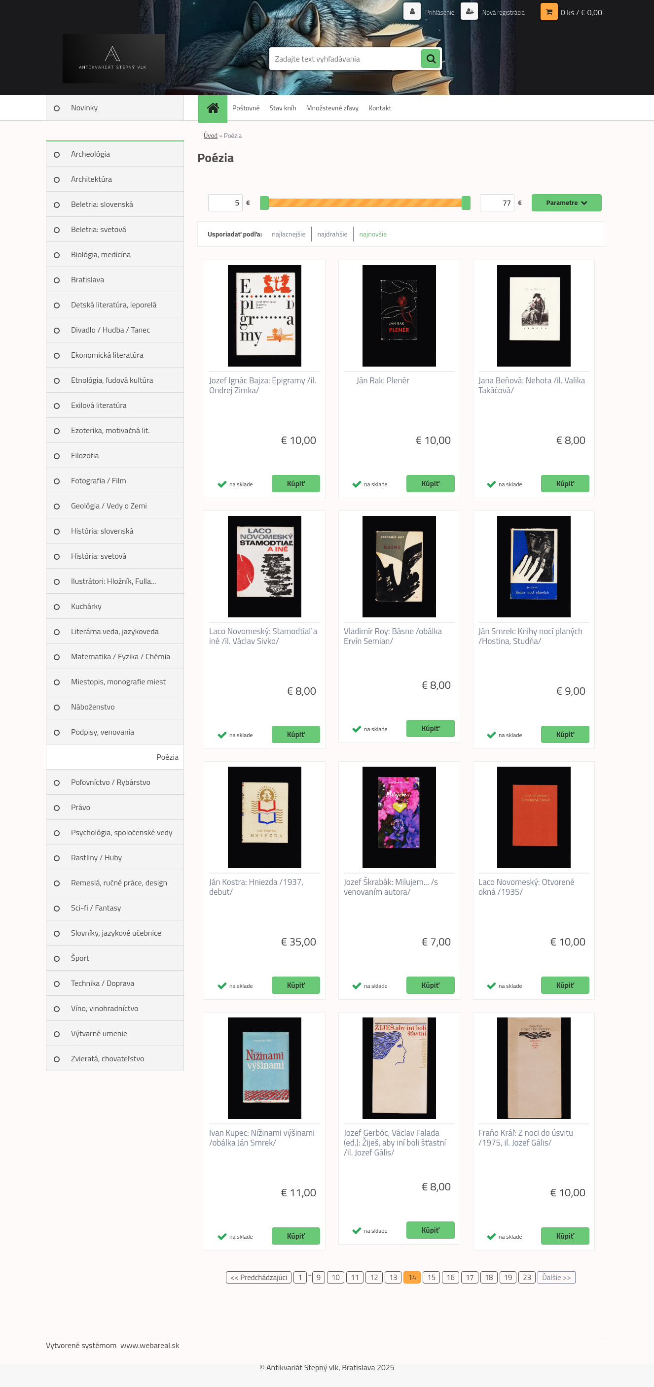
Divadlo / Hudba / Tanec (110, 330)
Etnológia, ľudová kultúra (112, 380)
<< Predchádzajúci (258, 1277)
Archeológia (90, 154)
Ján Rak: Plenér (383, 380)
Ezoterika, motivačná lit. (110, 430)
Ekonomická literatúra (107, 355)
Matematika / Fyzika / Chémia (120, 656)
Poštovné (246, 107)
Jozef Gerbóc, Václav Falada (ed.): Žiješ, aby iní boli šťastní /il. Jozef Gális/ (395, 1142)
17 (470, 1277)
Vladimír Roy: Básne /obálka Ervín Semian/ (393, 636)
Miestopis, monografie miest (118, 681)
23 (527, 1277)
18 (489, 1277)
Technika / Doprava (102, 983)
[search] (430, 59)
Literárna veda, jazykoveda (115, 631)
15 (431, 1277)
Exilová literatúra (99, 405)
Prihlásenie (434, 12)
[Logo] (114, 58)
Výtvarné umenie (99, 1033)
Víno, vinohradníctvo (104, 1008)
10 (335, 1277)
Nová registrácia (501, 12)
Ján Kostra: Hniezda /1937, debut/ (256, 887)
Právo (80, 807)
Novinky (84, 107)
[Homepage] (216, 107)
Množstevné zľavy (332, 107)
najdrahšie (333, 234)
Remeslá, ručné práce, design (119, 882)
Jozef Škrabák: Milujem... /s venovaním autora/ (391, 887)
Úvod (211, 135)
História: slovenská (102, 531)
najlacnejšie (288, 234)
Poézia (167, 757)
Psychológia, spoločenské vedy (122, 832)
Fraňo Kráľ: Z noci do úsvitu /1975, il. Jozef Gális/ (525, 1138)
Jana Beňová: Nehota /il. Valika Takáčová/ (531, 385)
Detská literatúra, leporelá (114, 304)
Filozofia (85, 455)
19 (508, 1277)
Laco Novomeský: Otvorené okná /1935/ (526, 887)
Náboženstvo (93, 706)
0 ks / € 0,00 (581, 12)
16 (450, 1277)
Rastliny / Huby (96, 857)
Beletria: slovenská (102, 204)
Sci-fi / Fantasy (96, 907)
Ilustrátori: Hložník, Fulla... (113, 581)
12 (374, 1277)
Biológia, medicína (101, 254)
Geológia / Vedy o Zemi (109, 505)
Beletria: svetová (98, 229)
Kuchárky (86, 606)
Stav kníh (283, 107)
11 (355, 1277)
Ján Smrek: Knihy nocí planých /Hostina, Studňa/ (530, 636)
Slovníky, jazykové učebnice (116, 933)
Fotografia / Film (98, 480)
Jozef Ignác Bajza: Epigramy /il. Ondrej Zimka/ (262, 385)
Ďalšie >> (556, 1277)
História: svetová (98, 556)
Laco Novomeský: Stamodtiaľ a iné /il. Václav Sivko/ (263, 636)
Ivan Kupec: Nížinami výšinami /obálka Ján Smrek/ (262, 1138)
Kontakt (379, 107)
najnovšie (373, 234)
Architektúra (91, 179)
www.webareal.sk (150, 1345)
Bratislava (87, 279)
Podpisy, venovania (102, 732)
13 (393, 1277)
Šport (80, 958)
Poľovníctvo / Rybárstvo (110, 782)
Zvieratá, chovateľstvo (107, 1058)
